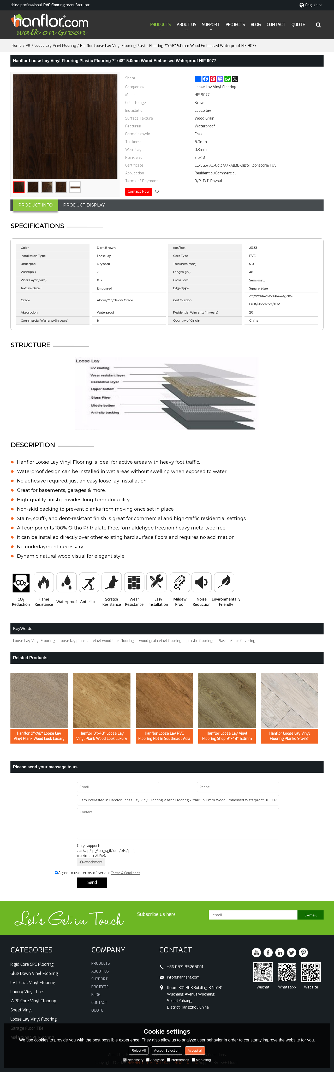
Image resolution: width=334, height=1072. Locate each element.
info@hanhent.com (183, 977)
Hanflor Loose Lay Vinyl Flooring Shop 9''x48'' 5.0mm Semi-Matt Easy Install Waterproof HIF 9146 (227, 736)
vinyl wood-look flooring (113, 640)
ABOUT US (186, 24)
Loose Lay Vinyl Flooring (55, 45)
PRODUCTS (160, 24)
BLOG (256, 24)
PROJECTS (235, 24)
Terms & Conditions (125, 873)
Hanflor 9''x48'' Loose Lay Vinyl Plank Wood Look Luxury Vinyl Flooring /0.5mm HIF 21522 (101, 736)
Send (92, 882)
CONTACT (276, 24)
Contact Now (139, 191)
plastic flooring (199, 640)
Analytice (155, 1060)
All (28, 45)
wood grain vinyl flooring (160, 640)
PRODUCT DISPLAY (84, 205)
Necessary (133, 1060)
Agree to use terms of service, (97, 873)
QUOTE (298, 24)
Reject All (139, 1050)
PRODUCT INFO (35, 205)
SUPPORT (211, 24)
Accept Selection (166, 1050)
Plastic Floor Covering (236, 640)
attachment (91, 862)
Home (17, 45)
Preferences (178, 1060)
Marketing (201, 1060)
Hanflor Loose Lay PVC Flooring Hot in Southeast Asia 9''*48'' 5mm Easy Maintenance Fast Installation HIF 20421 (164, 736)
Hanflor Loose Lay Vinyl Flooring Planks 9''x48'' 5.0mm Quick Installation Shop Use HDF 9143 (289, 736)
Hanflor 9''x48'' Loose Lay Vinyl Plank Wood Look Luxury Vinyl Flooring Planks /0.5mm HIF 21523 (39, 736)
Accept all (195, 1050)
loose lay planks (74, 640)
